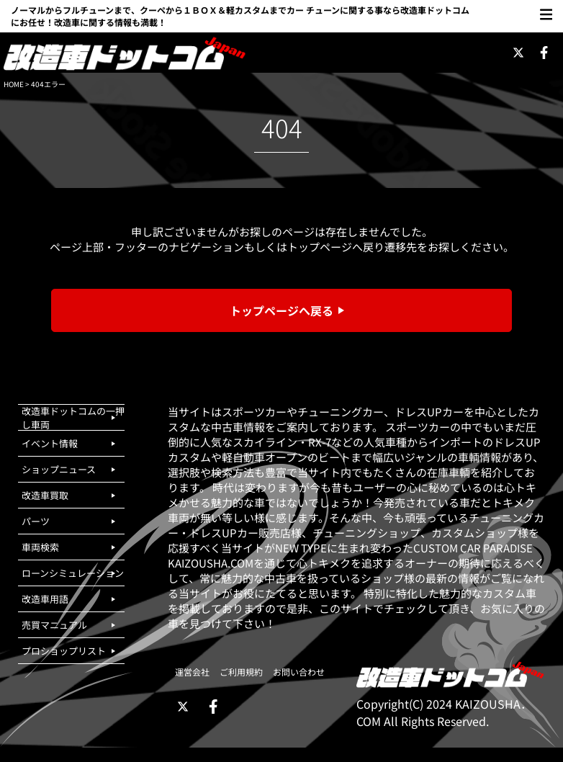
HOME (14, 84)
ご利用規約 (241, 671)
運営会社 (192, 671)
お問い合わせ (299, 671)
